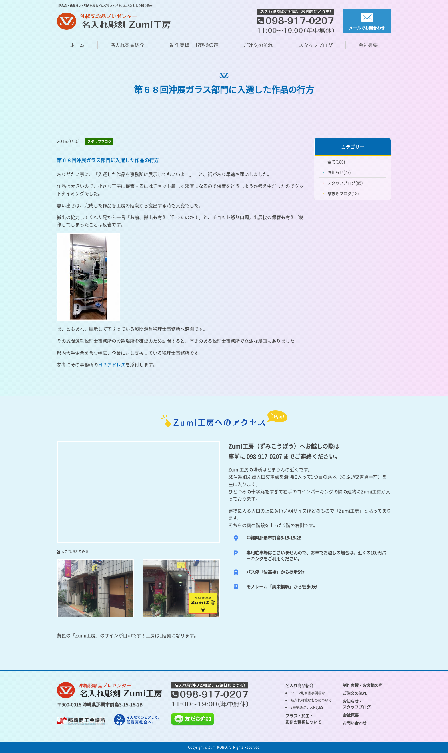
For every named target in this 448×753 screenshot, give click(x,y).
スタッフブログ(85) (345, 183)
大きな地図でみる (73, 551)
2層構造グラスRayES (307, 707)
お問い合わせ (355, 723)
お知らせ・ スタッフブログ (357, 704)
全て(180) (336, 161)
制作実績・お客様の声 (363, 685)
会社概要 (351, 715)
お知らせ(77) (339, 172)
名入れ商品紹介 (299, 685)
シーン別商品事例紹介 (308, 693)
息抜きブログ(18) (343, 193)
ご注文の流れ (355, 693)
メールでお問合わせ (366, 21)
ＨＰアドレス (111, 364)
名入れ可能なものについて (311, 700)
